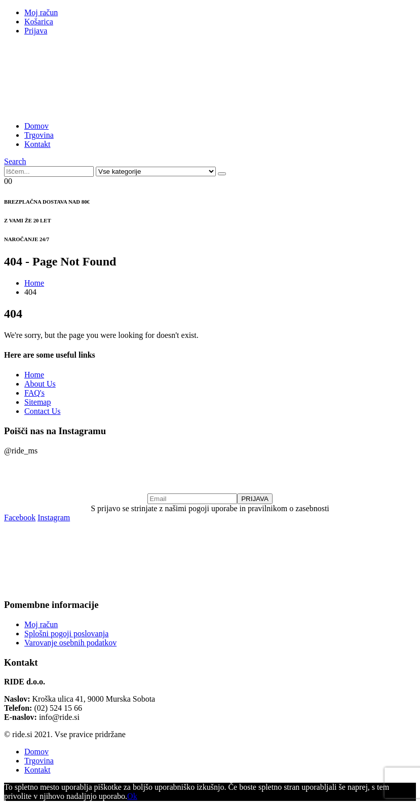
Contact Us (42, 411)
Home (34, 374)
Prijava (35, 30)
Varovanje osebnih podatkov (70, 642)
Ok (132, 796)
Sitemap (37, 402)
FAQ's (34, 393)
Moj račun (41, 12)
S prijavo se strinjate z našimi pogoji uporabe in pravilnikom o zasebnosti (210, 508)
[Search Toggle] (15, 161)
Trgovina (39, 135)
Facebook (19, 517)
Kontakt (37, 144)
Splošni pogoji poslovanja (66, 633)
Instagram (53, 517)
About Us (40, 383)
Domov (36, 126)
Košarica (38, 21)
